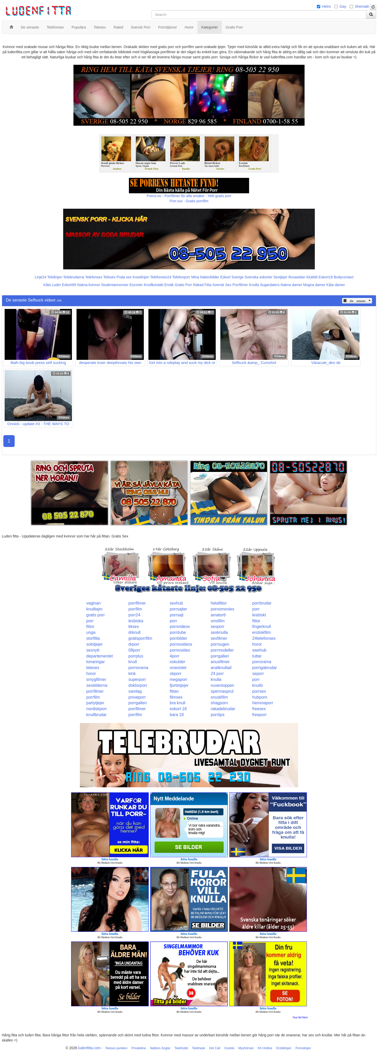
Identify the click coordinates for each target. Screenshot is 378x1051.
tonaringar (95, 662)
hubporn (259, 697)
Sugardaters (269, 285)
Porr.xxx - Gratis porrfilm (189, 201)
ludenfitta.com (89, 1048)
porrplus (135, 656)
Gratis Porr (183, 285)
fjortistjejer (179, 685)
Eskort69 (69, 285)
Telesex (109, 277)
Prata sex (123, 277)
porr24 (134, 615)
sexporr (217, 626)
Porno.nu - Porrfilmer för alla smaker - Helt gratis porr (189, 196)
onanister (178, 667)
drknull (134, 632)
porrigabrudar (264, 667)
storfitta (93, 638)
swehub (259, 650)
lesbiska (135, 621)
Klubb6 (312, 277)
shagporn (219, 703)
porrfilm (135, 609)
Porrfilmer (240, 285)
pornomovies (222, 609)
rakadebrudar (223, 709)
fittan (174, 691)
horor (257, 644)
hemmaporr (262, 703)
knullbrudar (96, 714)
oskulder (177, 662)
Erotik (169, 285)
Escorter (136, 285)
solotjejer (94, 644)
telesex (92, 667)
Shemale (362, 6)
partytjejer (95, 703)
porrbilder (178, 638)
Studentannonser (115, 285)
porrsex (259, 691)
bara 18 (177, 714)
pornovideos (181, 644)
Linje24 (40, 277)
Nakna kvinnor (88, 285)
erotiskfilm (261, 632)
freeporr (259, 714)
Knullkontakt (153, 285)
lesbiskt (259, 615)
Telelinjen (54, 277)
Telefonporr (181, 277)
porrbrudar (261, 603)
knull (132, 662)
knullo (257, 685)
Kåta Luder (52, 285)
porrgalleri (220, 656)
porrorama (261, 662)
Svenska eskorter (258, 277)
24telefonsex (264, 638)
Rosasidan (296, 277)
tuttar (256, 656)
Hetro (326, 6)
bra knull (177, 703)
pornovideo (180, 650)
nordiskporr (96, 709)
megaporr (178, 679)
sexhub (176, 603)
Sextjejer (280, 277)
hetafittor (219, 603)
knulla (216, 679)
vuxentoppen (222, 685)
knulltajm (94, 609)
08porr (134, 650)
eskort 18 (178, 709)
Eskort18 (326, 277)
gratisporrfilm (140, 638)
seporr (258, 673)
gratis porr (95, 615)
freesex (259, 709)
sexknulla (219, 632)
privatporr (137, 697)
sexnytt (92, 650)
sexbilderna (96, 685)
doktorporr (137, 685)
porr (255, 609)
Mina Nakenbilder (205, 277)
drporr (133, 644)
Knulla (254, 285)
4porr (174, 656)
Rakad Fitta (202, 285)
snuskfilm (219, 697)
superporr (137, 679)
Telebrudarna (73, 277)
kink (132, 673)
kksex (133, 626)
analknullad (221, 667)
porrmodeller (222, 650)
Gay (342, 6)
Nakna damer (291, 285)
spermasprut (222, 691)
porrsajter (178, 609)
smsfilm (218, 621)
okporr (175, 673)
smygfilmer (96, 679)
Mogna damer (314, 285)
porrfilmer (137, 603)
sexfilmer (219, 638)
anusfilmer (220, 662)
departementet (99, 656)
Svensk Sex (221, 285)
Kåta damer (335, 285)
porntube (178, 632)
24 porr (217, 673)
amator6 (218, 615)
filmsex (176, 697)
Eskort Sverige (232, 277)
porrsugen (220, 644)
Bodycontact (344, 277)
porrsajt (176, 615)
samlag (135, 691)
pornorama (138, 667)
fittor (256, 621)
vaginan (93, 603)
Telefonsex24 (161, 277)
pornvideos (180, 626)
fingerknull (261, 626)
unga (91, 632)
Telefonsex (93, 277)
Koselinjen (141, 277)
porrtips (217, 714)
